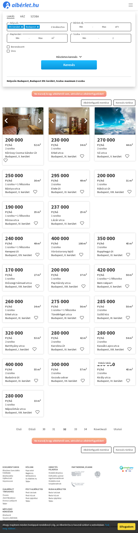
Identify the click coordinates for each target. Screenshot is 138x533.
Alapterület (15, 34)
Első (19, 429)
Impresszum (8, 481)
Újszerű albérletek (10, 518)
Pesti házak (30, 495)
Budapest (32, 26)
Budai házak (54, 495)
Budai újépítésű (55, 498)
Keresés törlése (124, 102)
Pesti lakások (31, 492)
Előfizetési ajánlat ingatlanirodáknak (56, 477)
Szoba (76, 34)
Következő (100, 429)
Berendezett (17, 46)
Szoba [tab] (35, 16)
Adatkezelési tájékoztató (8, 477)
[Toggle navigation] (130, 5)
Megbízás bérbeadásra (31, 474)
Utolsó (118, 429)
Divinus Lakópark (10, 500)
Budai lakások (54, 492)
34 (85, 429)
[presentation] (6, 121)
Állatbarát (7, 515)
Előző (32, 429)
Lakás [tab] (10, 16)
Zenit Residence (9, 498)
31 (53, 429)
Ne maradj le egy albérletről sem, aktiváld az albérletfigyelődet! (69, 93)
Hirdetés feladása (56, 473)
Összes (6, 495)
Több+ (28, 481)
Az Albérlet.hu (31, 478)
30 (44, 429)
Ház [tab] (22, 16)
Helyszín (14, 22)
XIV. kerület (16, 26)
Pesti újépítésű (32, 498)
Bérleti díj (78, 22)
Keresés (69, 65)
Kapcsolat (30, 470)
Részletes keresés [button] (69, 57)
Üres (13, 50)
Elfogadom (126, 526)
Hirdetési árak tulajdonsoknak (55, 482)
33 (75, 429)
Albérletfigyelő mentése (96, 102)
